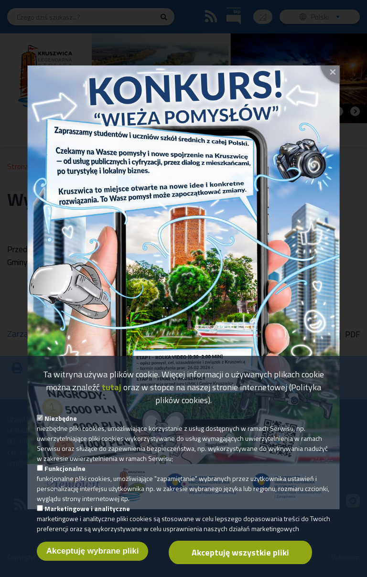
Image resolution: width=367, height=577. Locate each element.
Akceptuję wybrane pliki (92, 561)
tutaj (111, 397)
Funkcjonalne (65, 478)
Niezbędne (60, 428)
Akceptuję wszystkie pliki (240, 562)
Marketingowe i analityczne (87, 518)
